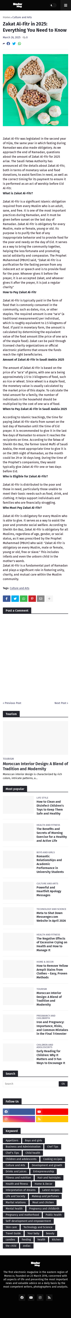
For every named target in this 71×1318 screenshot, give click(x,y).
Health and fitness (17, 1183)
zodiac (27, 1245)
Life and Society (15, 1196)
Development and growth (47, 1165)
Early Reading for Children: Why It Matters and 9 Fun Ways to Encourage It (51, 1057)
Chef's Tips (12, 1152)
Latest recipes (50, 1190)
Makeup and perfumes (45, 1196)
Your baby (33, 1233)
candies (10, 1239)
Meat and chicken (43, 1202)
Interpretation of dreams (21, 1190)
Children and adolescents (21, 1159)
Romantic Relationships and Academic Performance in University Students (50, 864)
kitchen (56, 1239)
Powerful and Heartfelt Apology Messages (49, 891)
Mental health (14, 1208)
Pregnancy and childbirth (44, 1208)
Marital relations (16, 1202)
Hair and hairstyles (49, 1177)
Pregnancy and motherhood (22, 1214)
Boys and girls (33, 1140)
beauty (50, 1233)
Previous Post (13, 703)
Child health (33, 1152)
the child (11, 1245)
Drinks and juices (16, 1171)
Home (6, 17)
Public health (54, 1214)
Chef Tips (52, 1146)
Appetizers (12, 1140)
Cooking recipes (52, 1159)
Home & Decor (43, 1183)
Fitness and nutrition (18, 1177)
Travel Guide (13, 1233)
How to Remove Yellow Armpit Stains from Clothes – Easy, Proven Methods (52, 971)
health (41, 1239)
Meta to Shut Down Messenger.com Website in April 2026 (51, 917)
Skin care (11, 1227)
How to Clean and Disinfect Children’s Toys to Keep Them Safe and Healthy (50, 807)
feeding (26, 1239)
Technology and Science (37, 1227)
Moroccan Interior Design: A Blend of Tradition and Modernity (35, 766)
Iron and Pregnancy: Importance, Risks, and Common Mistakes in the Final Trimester (52, 1027)
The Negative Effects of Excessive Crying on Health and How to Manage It (52, 944)
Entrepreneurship (43, 1171)
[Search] (35, 1084)
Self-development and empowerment (28, 1221)
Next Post (60, 703)
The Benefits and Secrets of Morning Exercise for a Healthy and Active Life (52, 834)
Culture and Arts (22, 17)
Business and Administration (23, 1146)
